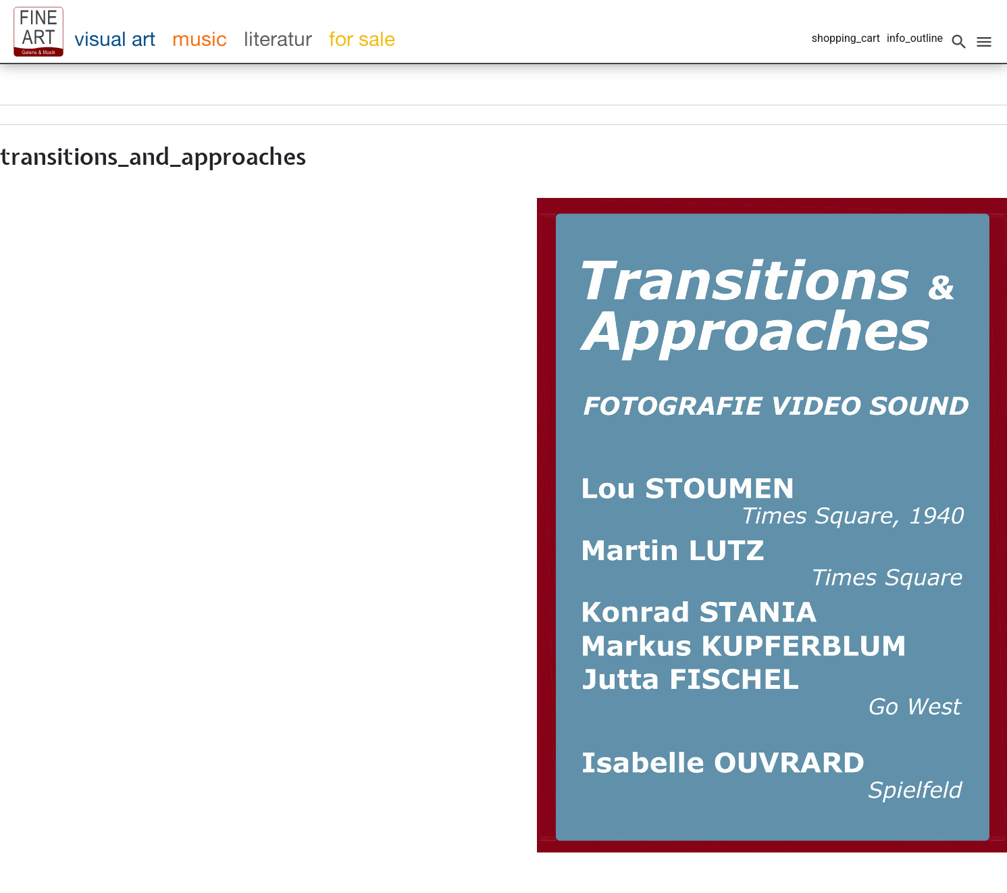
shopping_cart (846, 38)
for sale (362, 38)
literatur (278, 38)
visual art (114, 38)
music (199, 38)
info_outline (915, 38)
